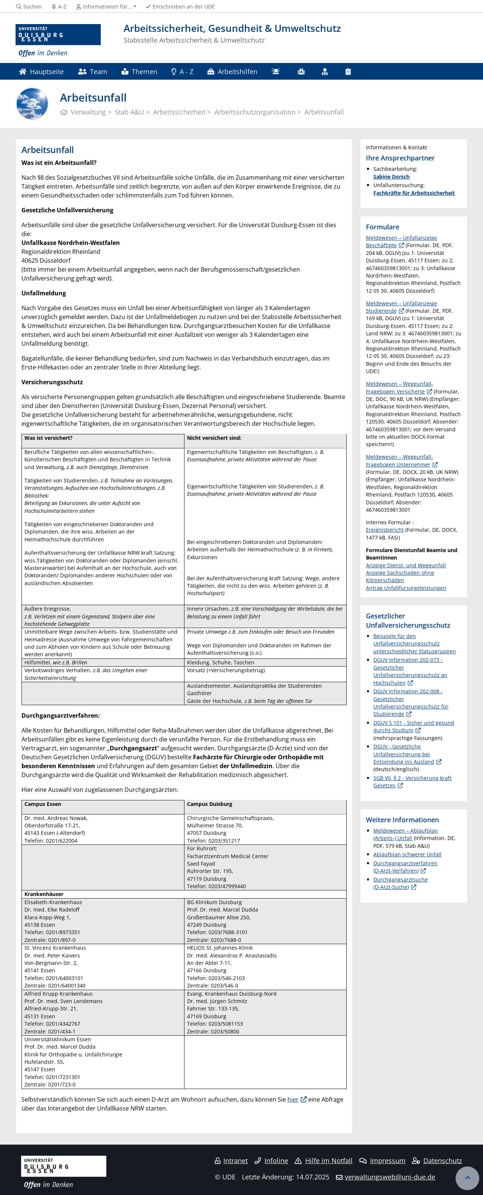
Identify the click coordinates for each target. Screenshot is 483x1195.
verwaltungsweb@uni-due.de (390, 1176)
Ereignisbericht (385, 529)
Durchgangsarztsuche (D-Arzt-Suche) (400, 883)
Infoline (271, 1160)
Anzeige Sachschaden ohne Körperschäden (400, 576)
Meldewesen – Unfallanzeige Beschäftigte (401, 241)
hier (293, 1099)
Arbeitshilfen (232, 71)
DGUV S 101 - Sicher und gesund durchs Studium (413, 726)
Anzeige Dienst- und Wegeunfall (406, 565)
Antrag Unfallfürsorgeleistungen (406, 587)
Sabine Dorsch (391, 176)
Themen (139, 71)
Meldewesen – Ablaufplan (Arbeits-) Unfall (405, 834)
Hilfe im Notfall (323, 1160)
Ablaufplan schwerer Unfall (407, 854)
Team (92, 71)
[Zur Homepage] (58, 40)
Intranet (231, 1160)
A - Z (182, 71)
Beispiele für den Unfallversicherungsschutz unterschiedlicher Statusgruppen (414, 644)
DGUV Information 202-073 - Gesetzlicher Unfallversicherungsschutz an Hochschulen (410, 671)
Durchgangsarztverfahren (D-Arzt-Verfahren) (405, 867)
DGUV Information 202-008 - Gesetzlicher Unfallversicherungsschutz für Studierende (411, 702)
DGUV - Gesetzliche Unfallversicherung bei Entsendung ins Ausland (403, 754)
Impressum (382, 1160)
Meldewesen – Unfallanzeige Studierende (401, 307)
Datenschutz (437, 1160)
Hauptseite (41, 71)
